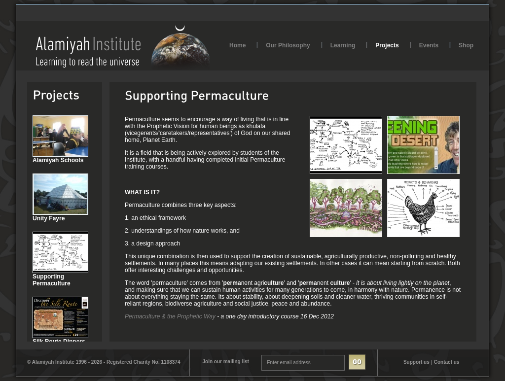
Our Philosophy (288, 45)
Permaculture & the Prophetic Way (170, 316)
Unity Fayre (49, 218)
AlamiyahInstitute (123, 47)
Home (237, 45)
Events (428, 45)
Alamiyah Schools (58, 160)
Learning (343, 45)
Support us (416, 362)
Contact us (447, 362)
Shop (466, 45)
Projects (386, 45)
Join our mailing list (225, 361)
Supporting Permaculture (52, 280)
